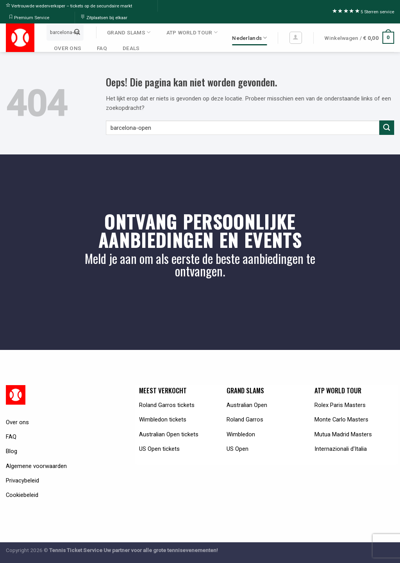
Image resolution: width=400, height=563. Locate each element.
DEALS (131, 48)
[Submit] (77, 32)
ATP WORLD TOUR (192, 32)
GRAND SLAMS (128, 32)
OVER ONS (67, 48)
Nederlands (249, 37)
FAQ (102, 48)
